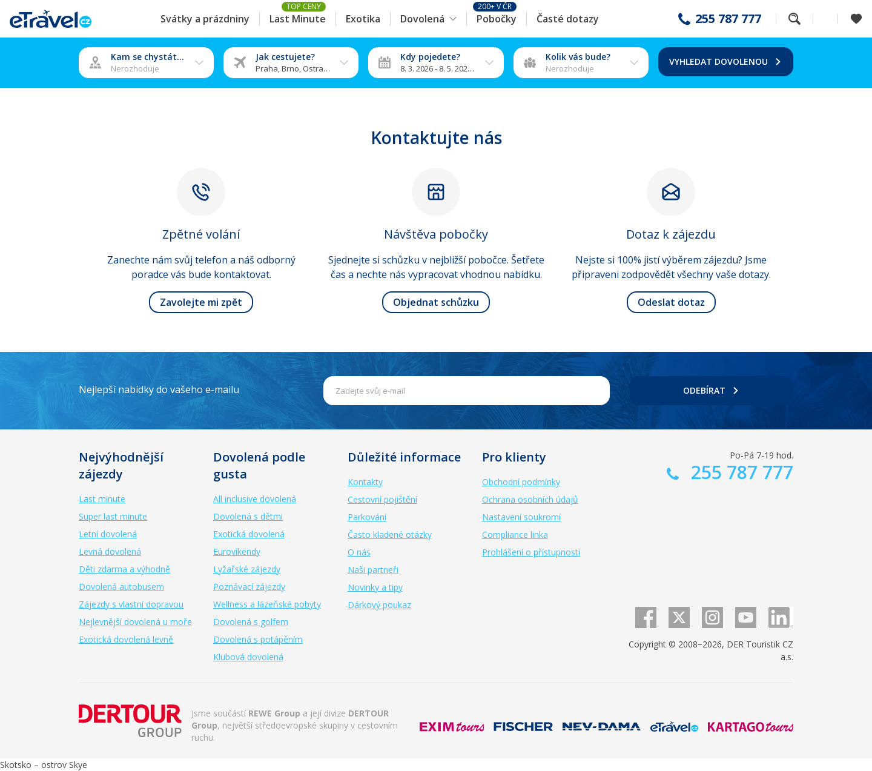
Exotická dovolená (249, 534)
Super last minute (113, 516)
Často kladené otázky (390, 534)
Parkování (367, 517)
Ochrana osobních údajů (530, 499)
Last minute (102, 499)
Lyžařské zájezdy (246, 569)
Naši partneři (373, 569)
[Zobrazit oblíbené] (856, 19)
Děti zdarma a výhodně (124, 569)
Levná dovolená (110, 551)
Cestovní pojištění (382, 499)
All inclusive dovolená (254, 499)
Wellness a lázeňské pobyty (267, 604)
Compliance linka (515, 534)
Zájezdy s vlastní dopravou (131, 604)
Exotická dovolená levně (126, 639)
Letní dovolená (108, 534)
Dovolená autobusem (121, 586)
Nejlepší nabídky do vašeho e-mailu (159, 389)
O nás (359, 552)
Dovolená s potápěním (258, 639)
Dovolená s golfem (250, 621)
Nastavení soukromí (521, 517)
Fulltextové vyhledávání (794, 19)
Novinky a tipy (375, 587)
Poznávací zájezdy (249, 586)
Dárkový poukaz (379, 605)
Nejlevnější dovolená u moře (135, 621)
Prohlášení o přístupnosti (531, 552)
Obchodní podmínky (521, 482)
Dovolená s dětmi (248, 516)
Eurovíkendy (236, 551)
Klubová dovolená (248, 657)
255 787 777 (728, 19)
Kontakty (365, 482)
